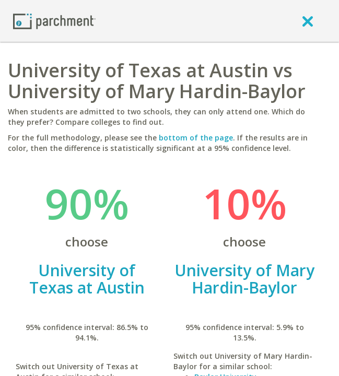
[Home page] (54, 21)
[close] (307, 21)
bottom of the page (196, 138)
